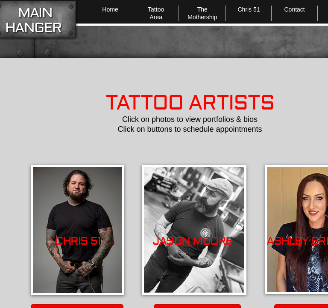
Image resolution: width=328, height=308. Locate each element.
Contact (294, 9)
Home (110, 9)
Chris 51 (248, 9)
